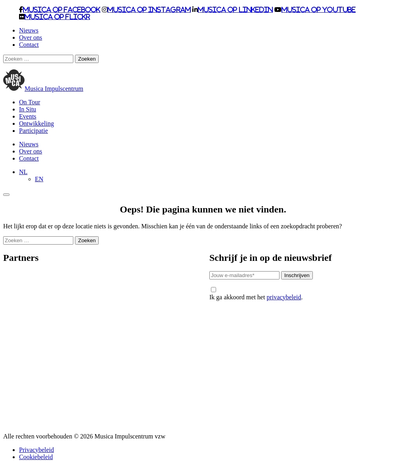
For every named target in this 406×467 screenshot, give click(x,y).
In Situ (27, 109)
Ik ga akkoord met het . (256, 293)
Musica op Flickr (57, 16)
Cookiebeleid (36, 457)
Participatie (33, 130)
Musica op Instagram (149, 9)
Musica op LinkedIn (235, 9)
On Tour (29, 102)
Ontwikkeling (36, 123)
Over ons (30, 37)
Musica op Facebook (61, 9)
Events (27, 116)
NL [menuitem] (23, 171)
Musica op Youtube (319, 9)
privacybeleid (283, 297)
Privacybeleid (36, 449)
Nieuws (28, 30)
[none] (211, 175)
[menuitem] (23, 171)
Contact (29, 44)
